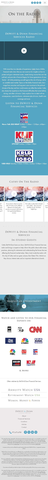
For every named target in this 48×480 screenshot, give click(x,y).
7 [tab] (20, 63)
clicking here (16, 444)
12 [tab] (25, 63)
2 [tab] (15, 63)
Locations (24, 422)
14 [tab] (27, 63)
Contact (24, 427)
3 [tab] (16, 63)
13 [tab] (26, 63)
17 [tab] (30, 63)
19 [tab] (32, 63)
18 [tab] (31, 63)
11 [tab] (24, 63)
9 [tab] (22, 63)
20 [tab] (33, 63)
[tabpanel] (24, 50)
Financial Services (24, 419)
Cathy (33, 69)
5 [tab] (18, 63)
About (24, 416)
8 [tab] (21, 63)
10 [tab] (23, 63)
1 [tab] (14, 63)
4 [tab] (17, 63)
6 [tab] (19, 63)
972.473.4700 (16, 432)
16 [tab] (29, 63)
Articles (24, 424)
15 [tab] (28, 63)
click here (39, 475)
